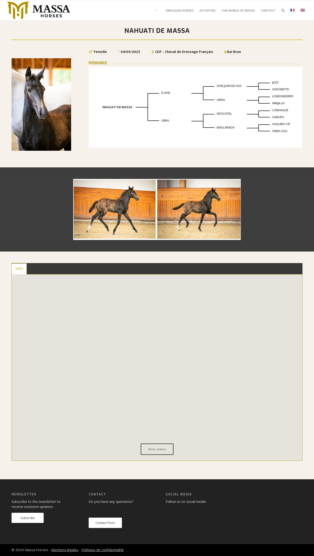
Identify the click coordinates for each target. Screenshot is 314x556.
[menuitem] (157, 10)
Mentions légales (64, 549)
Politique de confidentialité (103, 549)
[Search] (282, 10)
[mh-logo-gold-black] (38, 10)
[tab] (19, 268)
